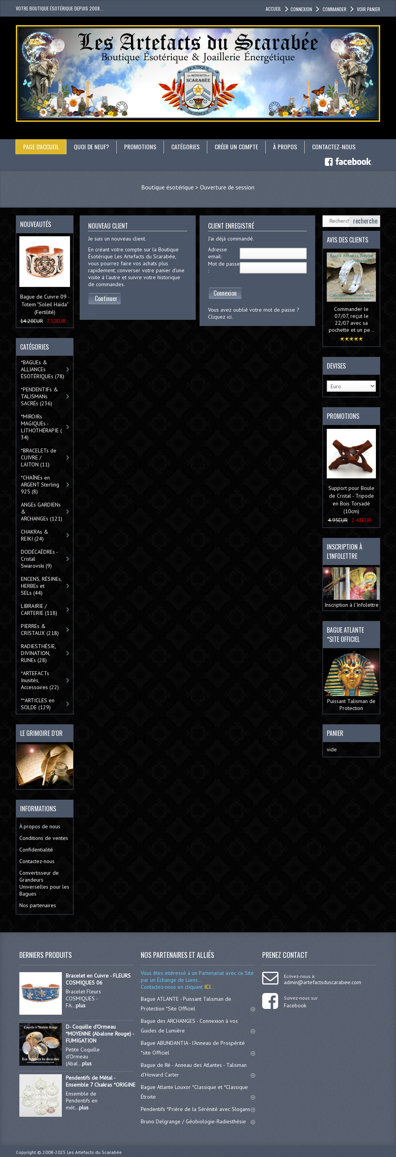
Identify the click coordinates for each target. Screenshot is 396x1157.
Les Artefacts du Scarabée (94, 1152)
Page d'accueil (41, 146)
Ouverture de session (227, 187)
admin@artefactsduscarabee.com (322, 981)
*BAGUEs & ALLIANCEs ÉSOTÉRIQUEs (42, 369)
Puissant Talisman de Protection (351, 680)
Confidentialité (36, 849)
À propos (287, 146)
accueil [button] (273, 8)
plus (80, 1005)
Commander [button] (333, 9)
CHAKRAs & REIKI (34, 535)
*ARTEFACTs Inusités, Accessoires (40, 680)
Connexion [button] (301, 9)
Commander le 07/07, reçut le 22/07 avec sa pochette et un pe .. (351, 319)
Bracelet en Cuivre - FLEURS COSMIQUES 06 (98, 979)
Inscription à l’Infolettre (351, 587)
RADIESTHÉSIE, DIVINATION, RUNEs (38, 653)
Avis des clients (347, 239)
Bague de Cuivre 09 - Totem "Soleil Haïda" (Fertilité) (45, 304)
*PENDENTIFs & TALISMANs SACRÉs (39, 396)
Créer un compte (238, 146)
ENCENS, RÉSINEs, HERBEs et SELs (41, 585)
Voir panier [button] (368, 9)
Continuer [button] (106, 298)
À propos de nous (39, 826)
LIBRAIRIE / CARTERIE (39, 609)
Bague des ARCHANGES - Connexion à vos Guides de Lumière (198, 1025)
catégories (186, 146)
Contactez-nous (336, 146)
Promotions (141, 146)
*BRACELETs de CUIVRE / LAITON (38, 457)
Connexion (225, 292)
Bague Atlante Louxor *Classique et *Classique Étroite (198, 1091)
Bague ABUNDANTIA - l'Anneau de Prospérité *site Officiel (198, 1047)
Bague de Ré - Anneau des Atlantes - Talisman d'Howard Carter (198, 1069)
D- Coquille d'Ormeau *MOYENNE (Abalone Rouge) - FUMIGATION (100, 1033)
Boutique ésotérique (167, 187)
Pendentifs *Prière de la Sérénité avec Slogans (198, 1108)
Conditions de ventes (43, 837)
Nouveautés (35, 224)
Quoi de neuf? (92, 146)
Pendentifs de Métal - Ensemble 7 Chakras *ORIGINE (100, 1081)
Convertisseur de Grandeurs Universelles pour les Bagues (44, 883)
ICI (206, 986)
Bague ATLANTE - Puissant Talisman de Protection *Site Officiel (198, 1003)
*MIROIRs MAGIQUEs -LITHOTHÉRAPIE (41, 427)
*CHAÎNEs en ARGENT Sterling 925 (40, 484)
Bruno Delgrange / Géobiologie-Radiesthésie (198, 1121)
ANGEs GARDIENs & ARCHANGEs (41, 511)
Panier (335, 733)
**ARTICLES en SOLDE (38, 704)
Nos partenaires (37, 904)
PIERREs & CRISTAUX (40, 630)
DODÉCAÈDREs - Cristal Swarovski (39, 558)
